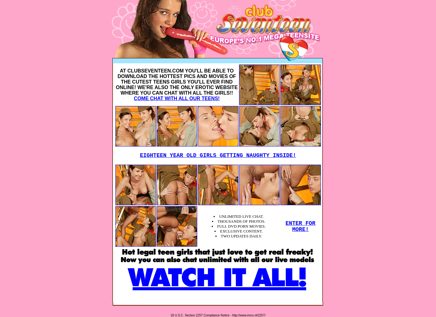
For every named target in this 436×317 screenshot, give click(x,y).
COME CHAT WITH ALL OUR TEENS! (177, 98)
